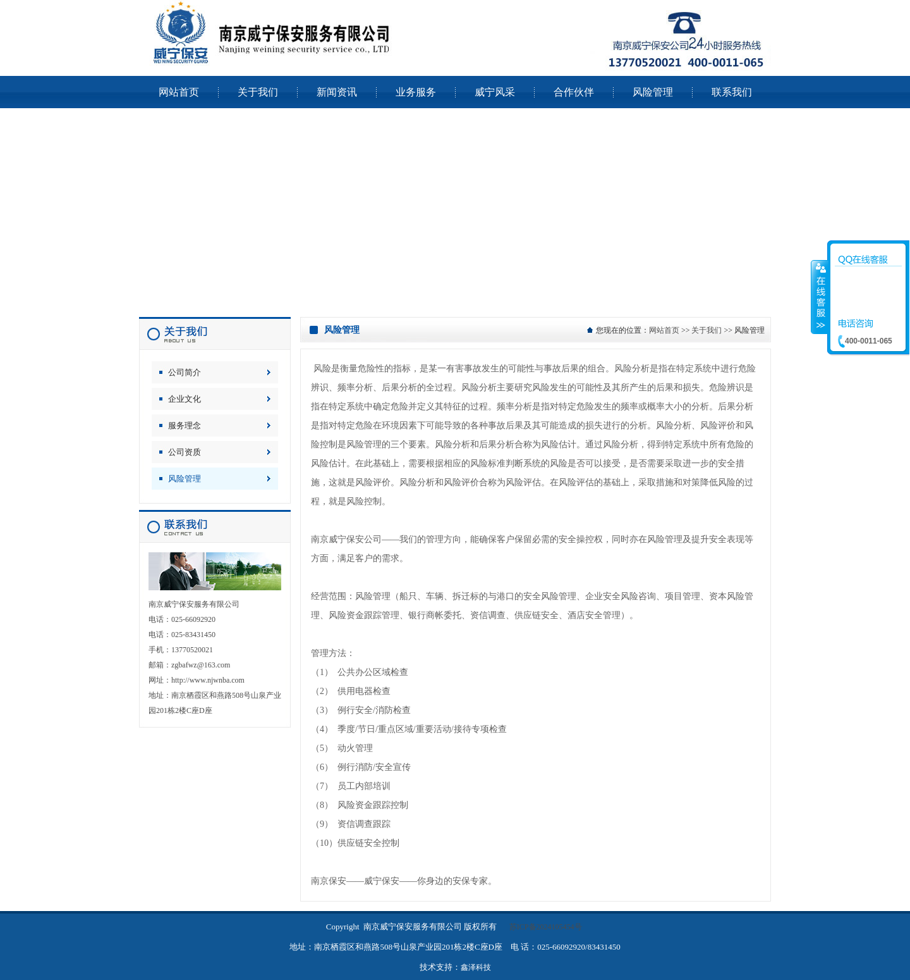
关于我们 (706, 330)
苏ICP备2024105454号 (545, 926)
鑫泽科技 (476, 967)
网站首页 (664, 330)
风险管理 (184, 478)
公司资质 (184, 452)
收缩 (819, 296)
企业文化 (184, 399)
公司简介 (184, 372)
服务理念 (184, 425)
